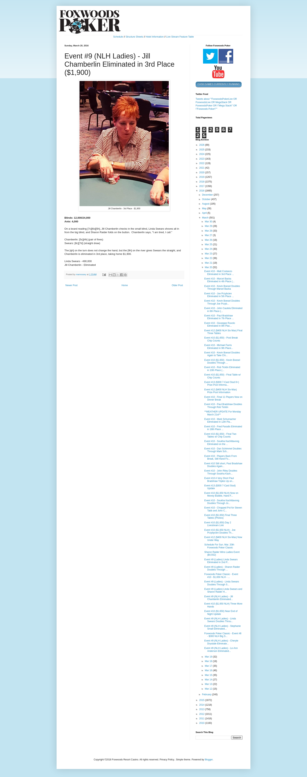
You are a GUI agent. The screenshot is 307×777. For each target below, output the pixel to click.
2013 (202, 709)
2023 (202, 158)
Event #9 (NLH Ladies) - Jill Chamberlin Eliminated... (218, 598)
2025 (202, 149)
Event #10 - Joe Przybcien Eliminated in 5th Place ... (219, 295)
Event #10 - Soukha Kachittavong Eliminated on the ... (221, 442)
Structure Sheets (134, 36)
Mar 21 (209, 262)
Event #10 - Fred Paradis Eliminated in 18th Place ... (223, 428)
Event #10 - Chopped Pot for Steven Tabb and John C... (223, 509)
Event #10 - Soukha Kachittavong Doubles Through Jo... (221, 502)
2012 (202, 714)
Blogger (209, 759)
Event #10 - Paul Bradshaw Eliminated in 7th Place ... (219, 317)
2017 (202, 186)
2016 (202, 190)
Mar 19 (209, 656)
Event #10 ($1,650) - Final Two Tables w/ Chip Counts (220, 435)
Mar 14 (209, 679)
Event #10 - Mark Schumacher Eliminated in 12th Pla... (220, 420)
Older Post (177, 285)
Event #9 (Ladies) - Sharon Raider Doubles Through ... (222, 568)
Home (125, 285)
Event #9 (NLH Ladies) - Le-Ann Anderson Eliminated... (221, 649)
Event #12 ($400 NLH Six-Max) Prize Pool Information (220, 391)
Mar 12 (209, 688)
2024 (202, 154)
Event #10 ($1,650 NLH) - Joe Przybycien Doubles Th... (219, 531)
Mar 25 (209, 244)
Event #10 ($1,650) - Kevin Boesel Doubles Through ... (222, 361)
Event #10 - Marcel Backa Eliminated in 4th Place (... (219, 280)
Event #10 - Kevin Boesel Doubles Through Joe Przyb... (222, 302)
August (206, 203)
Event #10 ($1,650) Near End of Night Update (220, 612)
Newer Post (71, 285)
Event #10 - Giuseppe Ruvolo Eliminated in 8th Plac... (219, 324)
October (206, 199)
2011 (202, 718)
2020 (202, 172)
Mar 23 (209, 253)
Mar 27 (209, 235)
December (208, 194)
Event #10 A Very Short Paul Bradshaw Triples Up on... (219, 479)
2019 (202, 177)
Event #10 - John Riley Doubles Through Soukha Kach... (220, 472)
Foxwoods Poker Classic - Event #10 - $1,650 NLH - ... (221, 575)
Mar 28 (209, 230)
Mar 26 (209, 240)
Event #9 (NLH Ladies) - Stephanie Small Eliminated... (222, 627)
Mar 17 (209, 666)
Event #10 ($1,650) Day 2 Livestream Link (217, 524)
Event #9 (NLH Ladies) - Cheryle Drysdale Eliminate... (221, 642)
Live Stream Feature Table (180, 36)
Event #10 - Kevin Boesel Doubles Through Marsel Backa (222, 287)
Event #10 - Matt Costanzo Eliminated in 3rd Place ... (219, 272)
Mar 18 (209, 661)
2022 (202, 163)
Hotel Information (154, 36)
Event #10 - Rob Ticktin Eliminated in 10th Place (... (222, 368)
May (204, 208)
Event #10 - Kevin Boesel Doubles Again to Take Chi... (222, 354)
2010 (202, 723)
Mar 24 (209, 249)
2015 (202, 700)
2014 (202, 704)
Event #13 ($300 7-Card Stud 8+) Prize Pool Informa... (221, 383)
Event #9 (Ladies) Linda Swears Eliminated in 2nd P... (220, 561)
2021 (202, 167)
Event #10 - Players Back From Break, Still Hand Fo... (220, 457)
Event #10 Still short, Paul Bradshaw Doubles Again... (223, 465)
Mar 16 (209, 670)
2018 (202, 181)
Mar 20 (209, 267)
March (205, 217)
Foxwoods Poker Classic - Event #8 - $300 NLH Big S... (222, 635)
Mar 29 (209, 226)
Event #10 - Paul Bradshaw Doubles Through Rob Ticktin (223, 405)
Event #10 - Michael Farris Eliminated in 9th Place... (218, 346)
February (207, 694)
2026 (202, 145)
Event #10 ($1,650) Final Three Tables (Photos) (220, 516)
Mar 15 (209, 675)
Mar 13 (209, 684)
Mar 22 (209, 258)
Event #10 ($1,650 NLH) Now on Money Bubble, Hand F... (221, 494)
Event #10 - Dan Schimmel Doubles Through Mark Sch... (222, 450)
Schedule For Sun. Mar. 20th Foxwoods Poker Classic (219, 546)
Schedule (118, 36)
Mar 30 (209, 221)
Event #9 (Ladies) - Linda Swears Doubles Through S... (221, 583)
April (204, 213)
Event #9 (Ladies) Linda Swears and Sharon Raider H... (223, 590)
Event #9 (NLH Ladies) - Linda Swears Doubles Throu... (220, 620)
